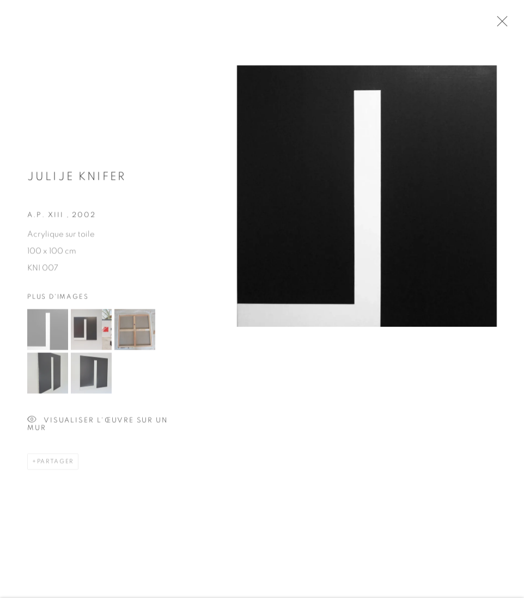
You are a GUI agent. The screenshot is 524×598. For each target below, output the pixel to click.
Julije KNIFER (76, 180)
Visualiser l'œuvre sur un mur (97, 423)
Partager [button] (55, 464)
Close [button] (502, 24)
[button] (47, 332)
